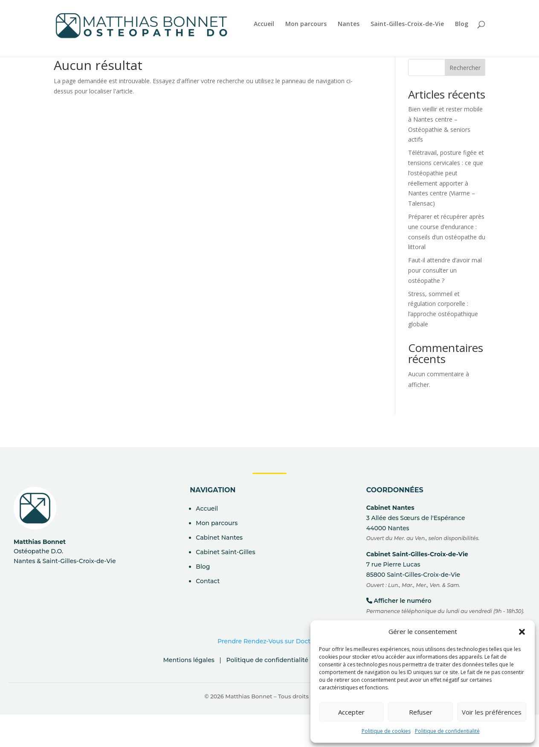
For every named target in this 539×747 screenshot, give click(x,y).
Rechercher (465, 68)
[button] (522, 632)
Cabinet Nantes (219, 537)
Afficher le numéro (402, 601)
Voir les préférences (492, 712)
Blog (461, 24)
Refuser (420, 712)
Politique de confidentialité (447, 731)
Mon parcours (306, 24)
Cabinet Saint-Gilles (225, 552)
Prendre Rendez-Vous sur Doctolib (269, 641)
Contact (208, 581)
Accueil (264, 24)
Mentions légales (188, 660)
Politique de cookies (386, 731)
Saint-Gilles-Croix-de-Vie (407, 24)
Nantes (348, 24)
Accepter (351, 712)
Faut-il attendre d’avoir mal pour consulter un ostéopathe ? (445, 270)
